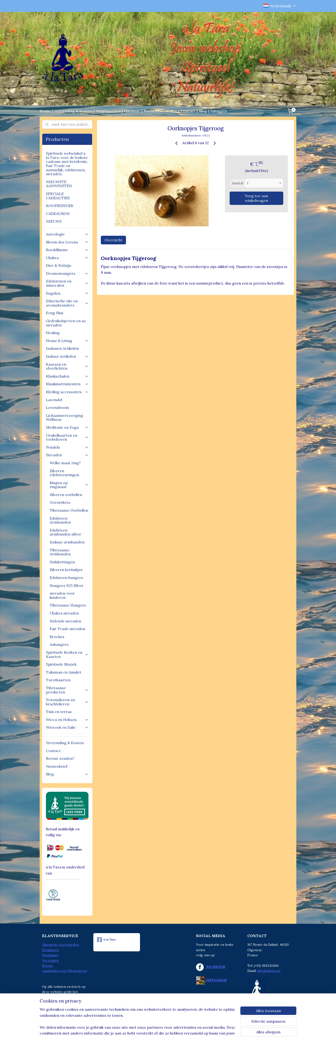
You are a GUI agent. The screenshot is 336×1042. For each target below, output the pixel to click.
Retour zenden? (60, 758)
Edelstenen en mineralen (67, 283)
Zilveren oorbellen (66, 494)
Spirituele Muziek (61, 664)
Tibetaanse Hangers (68, 605)
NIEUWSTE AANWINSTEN (59, 183)
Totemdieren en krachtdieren (67, 701)
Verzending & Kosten (73, 111)
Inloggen (219, 111)
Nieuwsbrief (56, 766)
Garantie (132, 111)
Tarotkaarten (58, 680)
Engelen (67, 293)
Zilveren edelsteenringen (64, 472)
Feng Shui (54, 312)
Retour (47, 965)
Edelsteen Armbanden (60, 520)
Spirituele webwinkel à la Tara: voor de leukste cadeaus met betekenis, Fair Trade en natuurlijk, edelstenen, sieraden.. (67, 163)
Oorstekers (60, 502)
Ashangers (59, 644)
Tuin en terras (59, 711)
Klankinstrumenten (67, 384)
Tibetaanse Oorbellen (69, 510)
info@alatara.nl (268, 971)
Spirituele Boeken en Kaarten (67, 654)
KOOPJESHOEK (60, 205)
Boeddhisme (67, 249)
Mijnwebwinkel (213, 1033)
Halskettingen (62, 562)
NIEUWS (54, 221)
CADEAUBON (58, 213)
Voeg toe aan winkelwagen (256, 198)
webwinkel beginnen (173, 1033)
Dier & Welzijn (58, 265)
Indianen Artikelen (62, 348)
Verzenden (50, 960)
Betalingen (50, 950)
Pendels (67, 447)
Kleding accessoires (67, 391)
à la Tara (106, 939)
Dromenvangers (67, 273)
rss (157, 1033)
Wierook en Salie (67, 727)
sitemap (149, 1033)
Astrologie (67, 234)
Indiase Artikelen (67, 356)
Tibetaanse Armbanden (60, 552)
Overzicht (113, 239)
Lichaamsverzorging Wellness (64, 417)
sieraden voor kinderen (62, 595)
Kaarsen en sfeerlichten (67, 366)
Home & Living (67, 340)
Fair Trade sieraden (67, 628)
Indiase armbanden (67, 542)
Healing (53, 332)
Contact (188, 111)
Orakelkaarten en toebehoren (67, 437)
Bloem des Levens (67, 242)
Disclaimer (50, 955)
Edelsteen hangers (66, 577)
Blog (203, 111)
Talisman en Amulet (63, 672)
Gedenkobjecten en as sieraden (66, 322)
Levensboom (57, 407)
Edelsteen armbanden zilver (65, 532)
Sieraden (67, 455)
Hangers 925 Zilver (67, 585)
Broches (57, 636)
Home (45, 111)
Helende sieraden (65, 621)
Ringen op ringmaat (69, 484)
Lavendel (54, 399)
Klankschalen (67, 376)
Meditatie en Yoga (67, 427)
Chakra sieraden (64, 613)
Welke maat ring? (65, 462)
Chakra (67, 257)
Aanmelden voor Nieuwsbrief (64, 971)
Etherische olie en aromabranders (67, 303)
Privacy (150, 111)
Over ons (169, 111)
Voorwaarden (108, 111)
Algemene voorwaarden (60, 944)
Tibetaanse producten (67, 689)
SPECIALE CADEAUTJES (58, 195)
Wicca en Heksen (67, 719)
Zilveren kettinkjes (66, 569)
